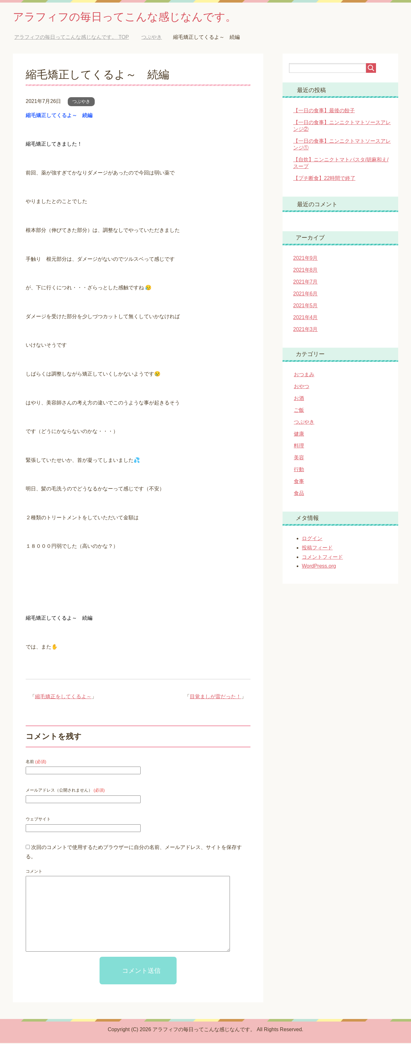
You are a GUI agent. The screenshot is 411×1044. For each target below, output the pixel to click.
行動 (299, 470)
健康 (299, 434)
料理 (299, 446)
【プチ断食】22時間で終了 (324, 179)
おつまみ (304, 375)
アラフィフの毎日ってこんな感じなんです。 (131, 17)
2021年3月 (305, 330)
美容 (299, 458)
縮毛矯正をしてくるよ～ (63, 697)
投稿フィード (317, 548)
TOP (71, 38)
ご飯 (299, 411)
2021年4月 (305, 318)
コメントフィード (322, 558)
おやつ (301, 387)
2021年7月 (305, 282)
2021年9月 (305, 259)
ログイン (312, 539)
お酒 (299, 399)
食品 (299, 494)
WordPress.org (319, 567)
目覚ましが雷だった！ (215, 697)
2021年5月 (305, 306)
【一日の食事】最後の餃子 (324, 111)
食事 (299, 482)
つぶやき (81, 102)
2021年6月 (305, 294)
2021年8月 (305, 271)
